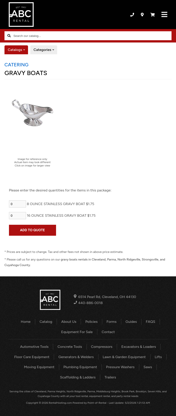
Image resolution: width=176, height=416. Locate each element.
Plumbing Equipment (80, 367)
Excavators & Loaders (138, 347)
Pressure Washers (120, 367)
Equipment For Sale (77, 332)
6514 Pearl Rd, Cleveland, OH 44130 (105, 296)
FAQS (150, 321)
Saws (147, 367)
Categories (45, 49)
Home (26, 321)
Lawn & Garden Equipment (124, 357)
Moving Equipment (39, 367)
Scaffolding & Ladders (78, 377)
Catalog (45, 321)
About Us (68, 321)
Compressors (102, 347)
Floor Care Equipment (31, 357)
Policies (91, 321)
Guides (131, 321)
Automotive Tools (34, 347)
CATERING (16, 64)
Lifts (158, 357)
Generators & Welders (75, 357)
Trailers (110, 377)
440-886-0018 (88, 303)
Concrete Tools (69, 347)
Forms (111, 321)
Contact (108, 332)
